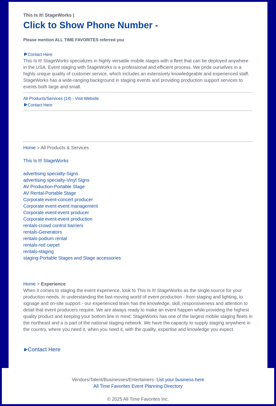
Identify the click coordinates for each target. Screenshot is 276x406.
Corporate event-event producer (56, 212)
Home (29, 147)
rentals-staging (38, 251)
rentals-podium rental (45, 238)
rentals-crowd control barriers (53, 225)
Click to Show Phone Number (87, 25)
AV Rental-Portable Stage (49, 193)
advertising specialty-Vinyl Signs (56, 180)
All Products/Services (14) (47, 98)
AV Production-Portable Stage (54, 186)
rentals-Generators (42, 232)
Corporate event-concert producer (58, 199)
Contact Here (37, 54)
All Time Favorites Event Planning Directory (138, 386)
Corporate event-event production (57, 219)
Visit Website (87, 98)
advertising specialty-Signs (50, 173)
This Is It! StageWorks (45, 160)
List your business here (180, 379)
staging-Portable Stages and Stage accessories (72, 257)
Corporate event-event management (60, 206)
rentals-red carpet (41, 244)
